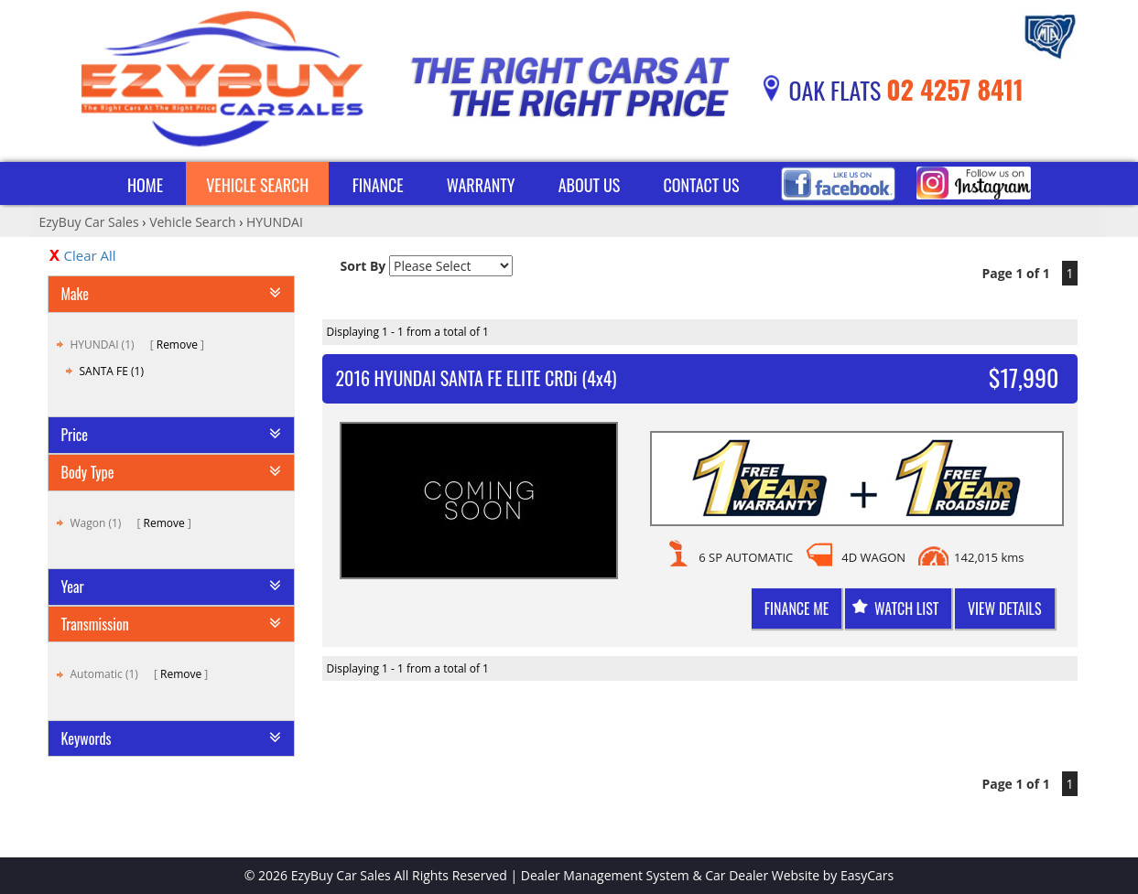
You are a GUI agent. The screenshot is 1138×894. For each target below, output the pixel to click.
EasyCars (867, 875)
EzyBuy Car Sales (89, 222)
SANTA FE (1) (112, 371)
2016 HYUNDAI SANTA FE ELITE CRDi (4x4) (476, 378)
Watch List (906, 608)
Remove (177, 344)
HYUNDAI (274, 222)
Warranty (481, 185)
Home (145, 185)
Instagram (973, 183)
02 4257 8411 (955, 89)
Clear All (90, 255)
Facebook (838, 183)
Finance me (796, 608)
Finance (378, 185)
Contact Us (702, 185)
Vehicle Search (257, 185)
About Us (589, 185)
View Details (1005, 608)
